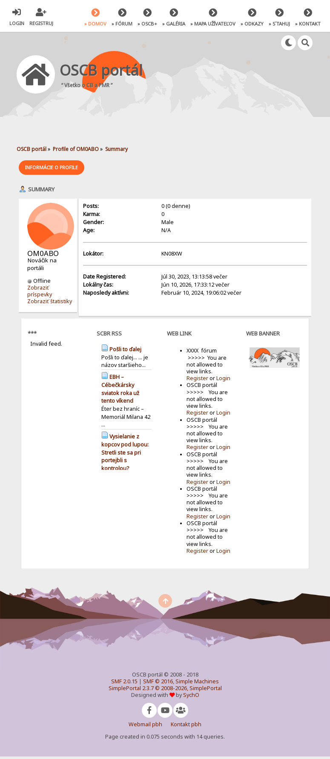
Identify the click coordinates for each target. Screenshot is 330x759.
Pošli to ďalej (125, 348)
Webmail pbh (145, 724)
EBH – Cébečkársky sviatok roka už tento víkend (120, 388)
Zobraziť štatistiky (49, 301)
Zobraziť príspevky (39, 291)
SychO (191, 695)
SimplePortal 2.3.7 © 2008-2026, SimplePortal (165, 688)
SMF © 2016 (158, 681)
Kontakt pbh (186, 724)
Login (223, 378)
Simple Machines (197, 681)
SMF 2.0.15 (124, 681)
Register (197, 378)
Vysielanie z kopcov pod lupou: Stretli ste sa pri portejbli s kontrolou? (125, 452)
